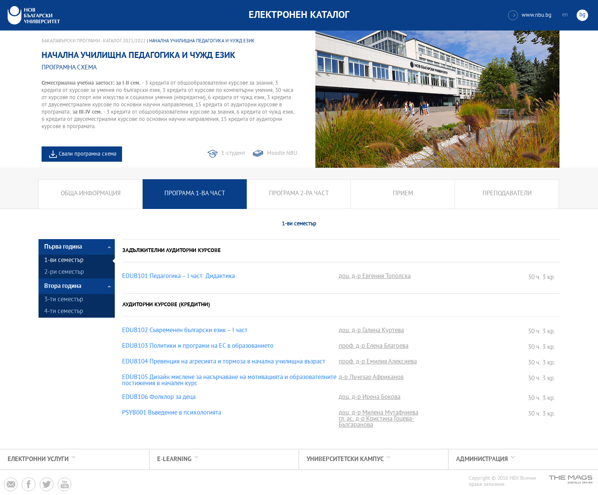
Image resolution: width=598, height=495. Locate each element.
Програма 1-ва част (194, 194)
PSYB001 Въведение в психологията (171, 413)
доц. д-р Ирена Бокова (369, 398)
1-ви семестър (64, 261)
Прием (403, 194)
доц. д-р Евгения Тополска (375, 277)
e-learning (174, 459)
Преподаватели (507, 194)
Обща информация (91, 194)
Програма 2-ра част (299, 194)
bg (582, 15)
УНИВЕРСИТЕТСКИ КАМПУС (345, 459)
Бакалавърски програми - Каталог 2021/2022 (94, 41)
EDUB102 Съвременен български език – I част (185, 331)
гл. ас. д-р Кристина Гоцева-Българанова (376, 422)
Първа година (63, 247)
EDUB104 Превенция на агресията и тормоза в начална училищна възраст (223, 362)
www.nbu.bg (529, 15)
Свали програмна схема (87, 154)
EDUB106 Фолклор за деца (159, 398)
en (565, 15)
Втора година (62, 286)
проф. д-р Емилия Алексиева (378, 362)
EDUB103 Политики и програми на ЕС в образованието (197, 347)
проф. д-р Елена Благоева (373, 347)
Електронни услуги (38, 459)
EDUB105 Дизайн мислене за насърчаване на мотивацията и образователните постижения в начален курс (229, 381)
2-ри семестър (64, 272)
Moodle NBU (282, 153)
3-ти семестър (63, 300)
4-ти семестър (63, 312)
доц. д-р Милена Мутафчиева (378, 413)
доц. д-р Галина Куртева (371, 331)
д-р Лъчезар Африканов (371, 378)
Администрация (482, 459)
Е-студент (233, 153)
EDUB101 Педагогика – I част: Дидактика (178, 277)
